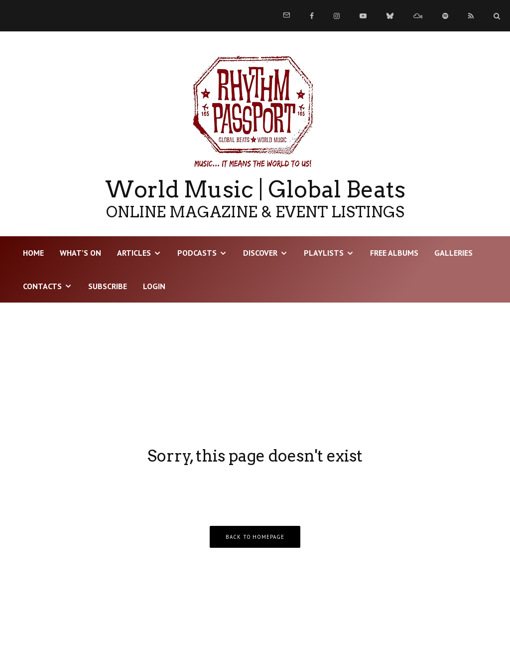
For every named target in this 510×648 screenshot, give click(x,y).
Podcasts (197, 253)
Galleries (453, 253)
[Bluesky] (390, 15)
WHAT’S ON (80, 253)
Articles (134, 253)
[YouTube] (363, 15)
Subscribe (107, 286)
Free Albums (394, 253)
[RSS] (471, 15)
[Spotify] (445, 15)
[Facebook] (312, 15)
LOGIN (154, 286)
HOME (33, 253)
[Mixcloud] (417, 15)
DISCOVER (260, 253)
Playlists (324, 253)
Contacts (42, 286)
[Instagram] (337, 15)
